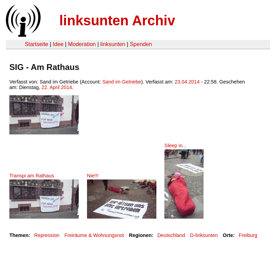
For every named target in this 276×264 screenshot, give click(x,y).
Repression (46, 235)
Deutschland (171, 235)
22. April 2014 (57, 87)
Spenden (141, 44)
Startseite (36, 44)
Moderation (82, 44)
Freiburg (248, 235)
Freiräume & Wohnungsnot (94, 235)
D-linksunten (204, 235)
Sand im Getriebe (121, 82)
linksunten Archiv (117, 20)
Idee (58, 44)
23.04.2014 (187, 82)
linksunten (112, 44)
